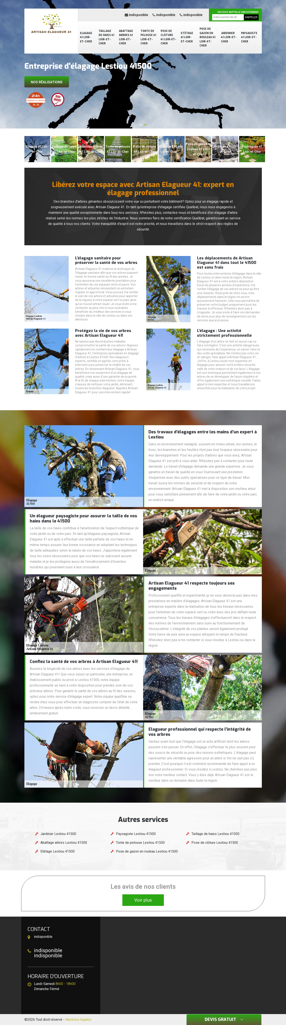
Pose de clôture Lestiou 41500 (214, 843)
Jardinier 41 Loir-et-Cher (229, 37)
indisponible (136, 15)
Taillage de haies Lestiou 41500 (215, 834)
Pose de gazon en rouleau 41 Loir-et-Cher (207, 37)
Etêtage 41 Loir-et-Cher (187, 37)
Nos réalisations (46, 82)
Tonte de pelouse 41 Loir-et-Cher (148, 37)
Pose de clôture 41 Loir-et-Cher (168, 37)
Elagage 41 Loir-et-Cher (86, 37)
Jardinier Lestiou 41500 (58, 834)
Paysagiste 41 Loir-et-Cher (249, 37)
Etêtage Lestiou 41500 (57, 851)
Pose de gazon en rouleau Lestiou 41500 (147, 851)
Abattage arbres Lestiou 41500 (63, 843)
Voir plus (143, 900)
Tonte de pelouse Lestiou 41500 (140, 843)
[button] (141, 125)
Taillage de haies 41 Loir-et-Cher (106, 37)
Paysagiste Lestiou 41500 (136, 834)
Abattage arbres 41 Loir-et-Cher (126, 37)
